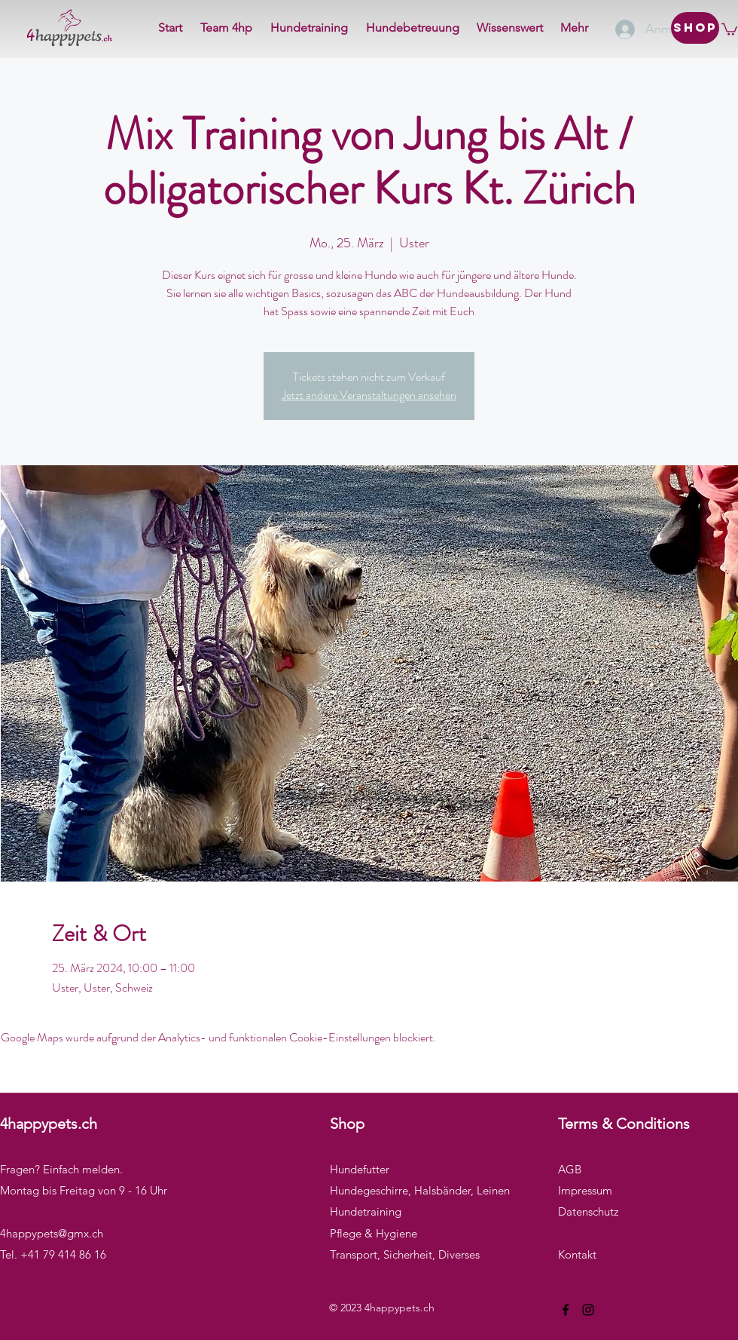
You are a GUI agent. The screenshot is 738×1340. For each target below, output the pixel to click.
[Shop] (695, 28)
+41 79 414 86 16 (63, 1254)
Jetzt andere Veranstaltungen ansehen (369, 394)
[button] (729, 28)
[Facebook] (565, 1309)
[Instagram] (588, 1309)
